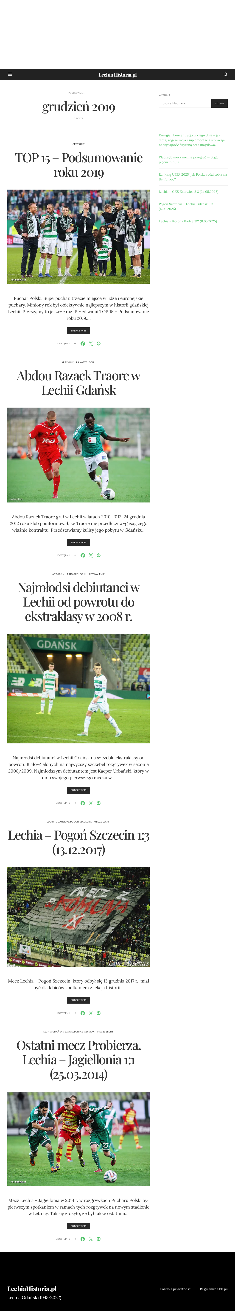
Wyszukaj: (165, 95)
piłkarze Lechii (85, 362)
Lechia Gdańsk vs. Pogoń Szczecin (69, 821)
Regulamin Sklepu (214, 1289)
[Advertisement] (117, 34)
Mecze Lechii (102, 821)
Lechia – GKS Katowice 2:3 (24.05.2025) (188, 192)
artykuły (78, 144)
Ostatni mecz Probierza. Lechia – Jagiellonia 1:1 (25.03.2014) (78, 1059)
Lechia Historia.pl (117, 74)
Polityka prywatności (176, 1289)
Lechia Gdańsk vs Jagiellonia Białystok (69, 1031)
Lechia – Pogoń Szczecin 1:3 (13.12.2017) (78, 841)
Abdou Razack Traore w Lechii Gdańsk (78, 382)
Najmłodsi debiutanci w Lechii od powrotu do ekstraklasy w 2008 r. (78, 601)
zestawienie (97, 574)
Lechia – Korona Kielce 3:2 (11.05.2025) (188, 221)
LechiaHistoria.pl (31, 1288)
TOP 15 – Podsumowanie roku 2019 (78, 164)
